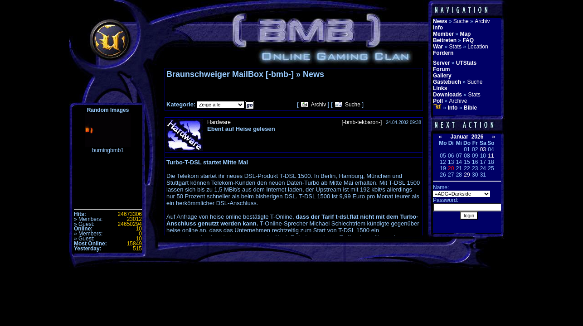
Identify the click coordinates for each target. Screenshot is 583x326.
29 (467, 175)
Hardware (219, 122)
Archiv (318, 104)
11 (491, 156)
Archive (458, 101)
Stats (455, 46)
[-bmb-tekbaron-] (362, 122)
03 (483, 149)
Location (477, 46)
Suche (352, 104)
